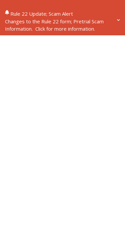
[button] (62, 25)
